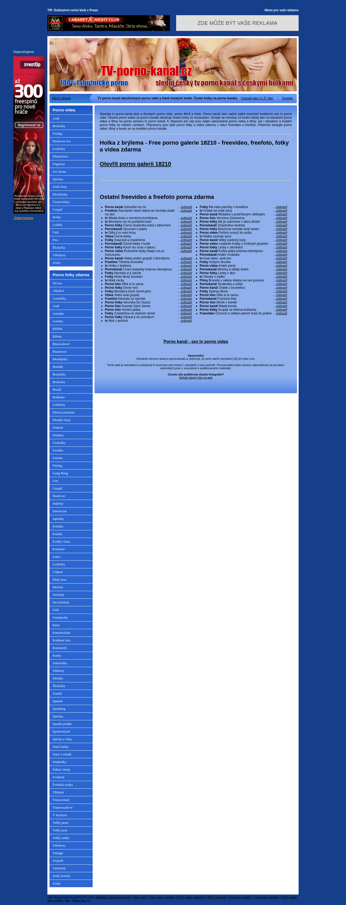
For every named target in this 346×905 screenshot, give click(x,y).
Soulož (57, 693)
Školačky (59, 247)
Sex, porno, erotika (162, 897)
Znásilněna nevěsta (243, 225)
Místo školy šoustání (148, 277)
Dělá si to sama (148, 284)
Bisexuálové (61, 344)
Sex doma (59, 171)
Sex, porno (140, 897)
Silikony (58, 671)
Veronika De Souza (148, 302)
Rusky (57, 655)
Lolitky (58, 225)
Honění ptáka (148, 310)
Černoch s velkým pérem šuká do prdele (243, 313)
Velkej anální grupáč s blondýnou (148, 258)
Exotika (58, 450)
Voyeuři (58, 861)
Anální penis (243, 266)
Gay (55, 481)
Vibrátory (59, 255)
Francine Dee (243, 299)
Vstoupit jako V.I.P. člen (257, 98)
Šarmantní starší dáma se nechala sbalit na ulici (148, 212)
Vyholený (59, 868)
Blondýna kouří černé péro (148, 291)
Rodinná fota (61, 640)
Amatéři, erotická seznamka (113, 897)
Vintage (58, 853)
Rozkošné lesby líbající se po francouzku (148, 253)
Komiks (58, 526)
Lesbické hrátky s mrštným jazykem (243, 244)
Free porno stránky (240, 897)
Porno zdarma (217, 897)
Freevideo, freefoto (266, 897)
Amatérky (59, 298)
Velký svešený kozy (243, 240)
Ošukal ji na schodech (148, 317)
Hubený (58, 503)
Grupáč (58, 209)
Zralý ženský (61, 876)
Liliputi (58, 572)
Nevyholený (61, 602)
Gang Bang (60, 473)
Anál (56, 118)
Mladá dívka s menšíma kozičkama (148, 218)
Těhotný (58, 792)
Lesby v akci (243, 273)
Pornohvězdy (62, 633)
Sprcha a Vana (62, 739)
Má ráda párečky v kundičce (243, 207)
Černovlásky (61, 202)
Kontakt (287, 98)
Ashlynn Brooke (243, 262)
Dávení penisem (64, 412)
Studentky (59, 762)
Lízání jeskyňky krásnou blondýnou (148, 269)
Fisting (57, 133)
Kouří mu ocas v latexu (148, 247)
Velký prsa (60, 830)
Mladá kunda (243, 306)
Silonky (58, 678)
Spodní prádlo (62, 724)
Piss (55, 240)
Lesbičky (59, 149)
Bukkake (59, 397)
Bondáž (58, 367)
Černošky (59, 443)
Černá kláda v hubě (148, 244)
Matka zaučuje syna (243, 236)
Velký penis (61, 823)
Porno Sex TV (81, 900)
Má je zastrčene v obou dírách (243, 221)
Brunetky (59, 126)
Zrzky (57, 263)
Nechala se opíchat (148, 299)
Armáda (58, 313)
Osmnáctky (60, 617)
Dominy (58, 435)
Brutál (57, 389)
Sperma (58, 179)
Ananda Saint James (148, 306)
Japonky (58, 519)
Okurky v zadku (243, 277)
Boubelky (59, 374)
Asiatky (58, 321)
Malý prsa (59, 579)
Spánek (58, 701)
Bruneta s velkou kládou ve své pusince (243, 280)
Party (56, 625)
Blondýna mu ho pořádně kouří (148, 221)
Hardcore (59, 496)
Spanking (59, 709)
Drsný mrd (148, 288)
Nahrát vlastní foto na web (196, 377)
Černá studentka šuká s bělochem (148, 225)
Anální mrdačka (243, 255)
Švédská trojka (63, 785)
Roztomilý (60, 648)
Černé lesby (148, 236)
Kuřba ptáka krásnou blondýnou (243, 251)
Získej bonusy (23, 218)
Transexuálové (62, 807)
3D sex (57, 283)
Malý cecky (148, 280)
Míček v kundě (243, 302)
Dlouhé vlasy (62, 420)
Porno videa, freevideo (190, 897)
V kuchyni (60, 815)
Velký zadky (61, 838)
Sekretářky (60, 663)
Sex (67, 900)
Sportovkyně (61, 731)
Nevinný (58, 595)
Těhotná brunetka (148, 262)
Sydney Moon (243, 291)
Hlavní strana (61, 98)
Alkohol (58, 291)
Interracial (59, 511)
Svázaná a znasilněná (148, 240)
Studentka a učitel (243, 284)
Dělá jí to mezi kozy (148, 233)
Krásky (58, 534)
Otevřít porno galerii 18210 (135, 164)
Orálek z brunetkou (243, 288)
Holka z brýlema (148, 266)
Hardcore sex (62, 141)
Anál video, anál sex (243, 258)
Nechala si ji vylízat (148, 273)
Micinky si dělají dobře (243, 269)
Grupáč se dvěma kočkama (243, 310)
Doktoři (58, 427)
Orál (56, 232)
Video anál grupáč (148, 295)
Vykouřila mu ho (148, 207)
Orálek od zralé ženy (243, 210)
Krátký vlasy (61, 541)
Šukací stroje (61, 769)
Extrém (58, 458)
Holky (57, 217)
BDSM (57, 329)
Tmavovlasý (61, 800)
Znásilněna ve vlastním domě (148, 313)
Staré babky (61, 747)
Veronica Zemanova (243, 218)
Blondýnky (60, 194)
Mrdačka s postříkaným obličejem (243, 214)
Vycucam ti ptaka (148, 229)
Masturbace (61, 156)
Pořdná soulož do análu (243, 233)
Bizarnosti (59, 351)
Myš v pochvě (148, 321)
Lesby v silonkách (243, 247)
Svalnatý (59, 777)
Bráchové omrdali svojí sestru (243, 229)
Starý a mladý (62, 754)
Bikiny (57, 336)
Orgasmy (59, 164)
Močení (58, 587)
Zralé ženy (60, 187)
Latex (56, 557)
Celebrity (59, 405)
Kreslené (59, 549)
